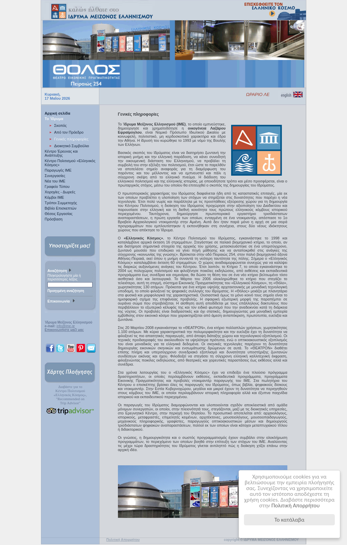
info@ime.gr (66, 326)
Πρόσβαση (54, 219)
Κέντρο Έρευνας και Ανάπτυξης (61, 153)
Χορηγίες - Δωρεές (60, 192)
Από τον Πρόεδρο (69, 132)
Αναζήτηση (60, 271)
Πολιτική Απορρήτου (295, 505)
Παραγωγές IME (58, 170)
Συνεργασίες (55, 176)
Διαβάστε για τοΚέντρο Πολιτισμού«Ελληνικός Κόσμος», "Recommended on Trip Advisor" (70, 395)
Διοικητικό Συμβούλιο (71, 146)
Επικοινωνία (62, 301)
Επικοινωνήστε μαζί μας (64, 330)
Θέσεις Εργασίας (59, 214)
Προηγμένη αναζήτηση (65, 291)
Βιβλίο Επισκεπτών (61, 208)
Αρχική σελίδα (57, 113)
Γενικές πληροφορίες (71, 139)
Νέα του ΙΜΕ (55, 181)
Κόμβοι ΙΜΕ (54, 197)
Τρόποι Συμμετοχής (61, 203)
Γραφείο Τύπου (57, 186)
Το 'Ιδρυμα (54, 119)
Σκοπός (60, 125)
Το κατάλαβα (289, 519)
